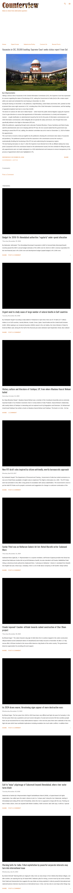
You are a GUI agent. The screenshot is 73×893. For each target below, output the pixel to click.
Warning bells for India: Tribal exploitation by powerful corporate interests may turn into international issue (35, 866)
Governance (7, 160)
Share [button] (66, 157)
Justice (15, 160)
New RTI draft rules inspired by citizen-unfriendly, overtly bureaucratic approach (35, 469)
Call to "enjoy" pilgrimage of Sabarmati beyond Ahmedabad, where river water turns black (34, 786)
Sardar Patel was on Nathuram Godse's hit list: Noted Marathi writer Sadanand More (34, 548)
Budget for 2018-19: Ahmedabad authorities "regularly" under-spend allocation (34, 237)
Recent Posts (56, 44)
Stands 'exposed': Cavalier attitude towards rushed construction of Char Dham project (34, 628)
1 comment (12, 412)
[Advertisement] (36, 27)
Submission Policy (29, 44)
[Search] (65, 3)
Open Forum (15, 44)
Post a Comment (8, 174)
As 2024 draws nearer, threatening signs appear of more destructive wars (32, 707)
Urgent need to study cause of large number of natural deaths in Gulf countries (35, 312)
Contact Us (43, 44)
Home (4, 44)
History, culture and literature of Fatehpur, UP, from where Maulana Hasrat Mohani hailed (36, 390)
